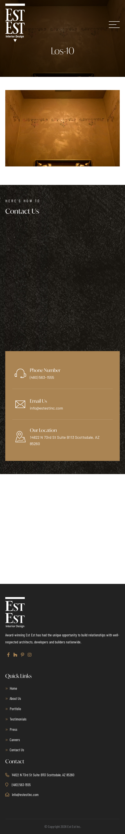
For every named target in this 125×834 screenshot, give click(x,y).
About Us (15, 698)
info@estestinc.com (46, 408)
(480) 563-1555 (42, 377)
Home (13, 688)
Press (13, 729)
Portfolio (15, 708)
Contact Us (17, 749)
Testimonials (18, 719)
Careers (15, 739)
